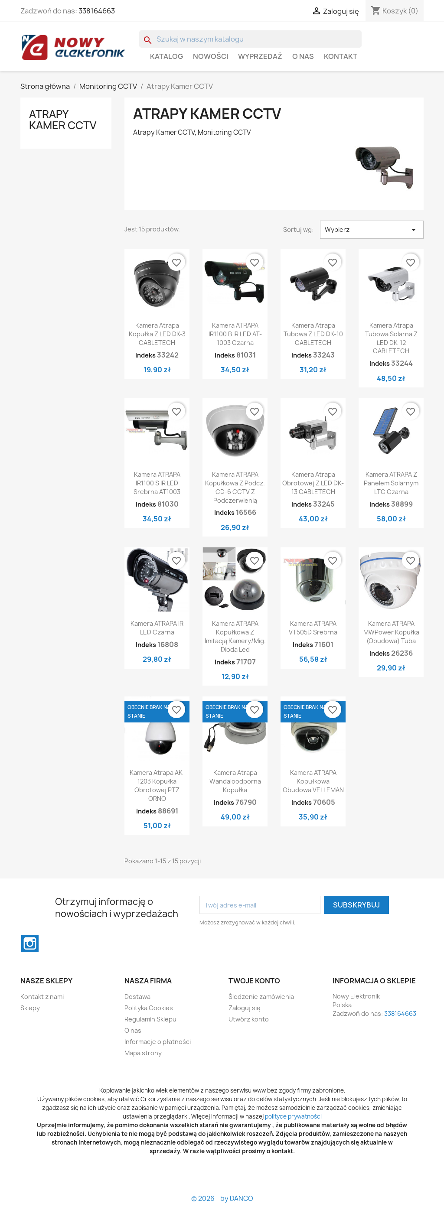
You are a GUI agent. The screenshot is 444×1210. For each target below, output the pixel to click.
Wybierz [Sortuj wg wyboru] (372, 229)
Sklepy (30, 1008)
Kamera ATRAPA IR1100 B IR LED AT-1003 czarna (235, 334)
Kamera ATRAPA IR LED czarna (157, 627)
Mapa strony (143, 1053)
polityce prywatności (293, 1116)
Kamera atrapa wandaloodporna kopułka (235, 781)
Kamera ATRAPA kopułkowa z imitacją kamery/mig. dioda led (235, 636)
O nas (303, 56)
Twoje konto (254, 981)
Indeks (145, 355)
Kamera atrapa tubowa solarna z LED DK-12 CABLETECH (391, 338)
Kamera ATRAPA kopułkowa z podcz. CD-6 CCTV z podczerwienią (235, 487)
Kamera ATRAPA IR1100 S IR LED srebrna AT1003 (157, 483)
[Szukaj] (250, 39)
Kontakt (340, 56)
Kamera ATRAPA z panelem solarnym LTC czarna (391, 483)
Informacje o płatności (157, 1042)
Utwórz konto (249, 1019)
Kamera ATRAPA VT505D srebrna (313, 627)
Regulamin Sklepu (150, 1019)
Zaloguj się (245, 1008)
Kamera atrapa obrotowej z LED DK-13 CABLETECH (313, 483)
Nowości (210, 56)
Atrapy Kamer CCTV (62, 120)
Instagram (30, 943)
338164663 (96, 11)
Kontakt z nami (42, 996)
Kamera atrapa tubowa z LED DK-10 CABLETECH (313, 334)
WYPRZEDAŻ (260, 56)
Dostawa (137, 996)
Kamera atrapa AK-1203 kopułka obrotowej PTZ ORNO (157, 785)
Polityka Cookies (148, 1008)
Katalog (166, 56)
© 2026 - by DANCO (222, 1198)
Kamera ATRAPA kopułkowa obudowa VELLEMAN (313, 781)
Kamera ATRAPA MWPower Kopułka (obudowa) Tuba (391, 632)
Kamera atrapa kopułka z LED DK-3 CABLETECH (157, 334)
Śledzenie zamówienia (261, 996)
